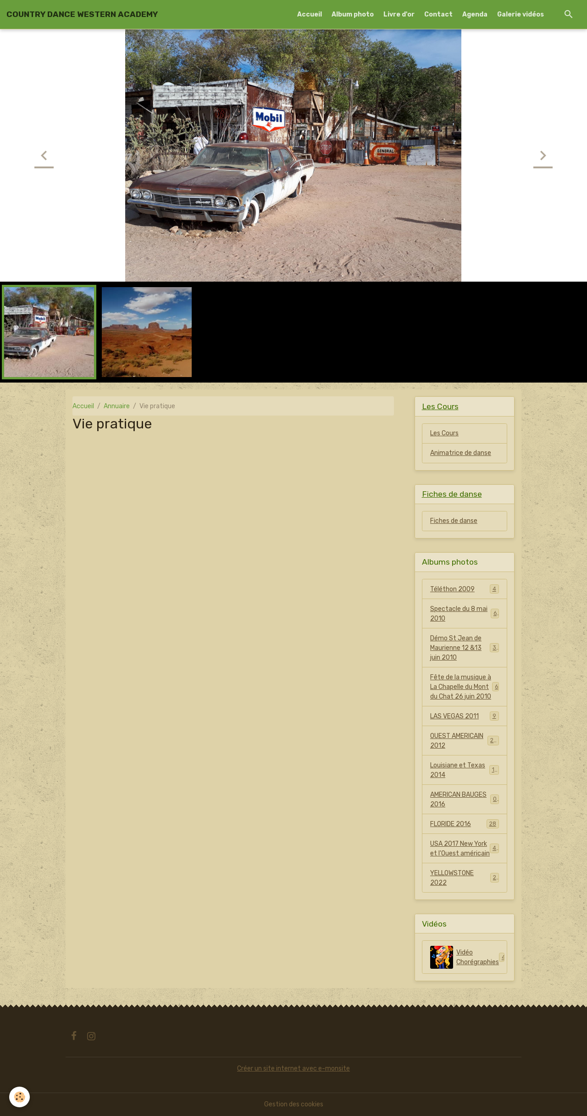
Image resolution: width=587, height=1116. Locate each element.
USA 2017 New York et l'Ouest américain (464, 848)
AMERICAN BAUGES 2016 (464, 799)
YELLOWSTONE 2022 (464, 878)
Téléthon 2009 (464, 589)
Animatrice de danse (460, 453)
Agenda (474, 14)
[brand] (82, 14)
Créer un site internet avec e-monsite (293, 1068)
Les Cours (444, 433)
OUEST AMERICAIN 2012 (464, 741)
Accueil (309, 14)
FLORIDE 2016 (464, 823)
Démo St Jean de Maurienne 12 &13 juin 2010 (465, 647)
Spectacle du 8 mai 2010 (464, 613)
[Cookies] (19, 1097)
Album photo (353, 14)
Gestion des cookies (293, 1104)
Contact (438, 14)
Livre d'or (399, 14)
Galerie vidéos (520, 14)
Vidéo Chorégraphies (468, 957)
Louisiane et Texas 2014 (464, 770)
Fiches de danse (453, 521)
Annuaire (117, 406)
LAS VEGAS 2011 (464, 716)
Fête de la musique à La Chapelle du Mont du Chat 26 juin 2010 (464, 686)
